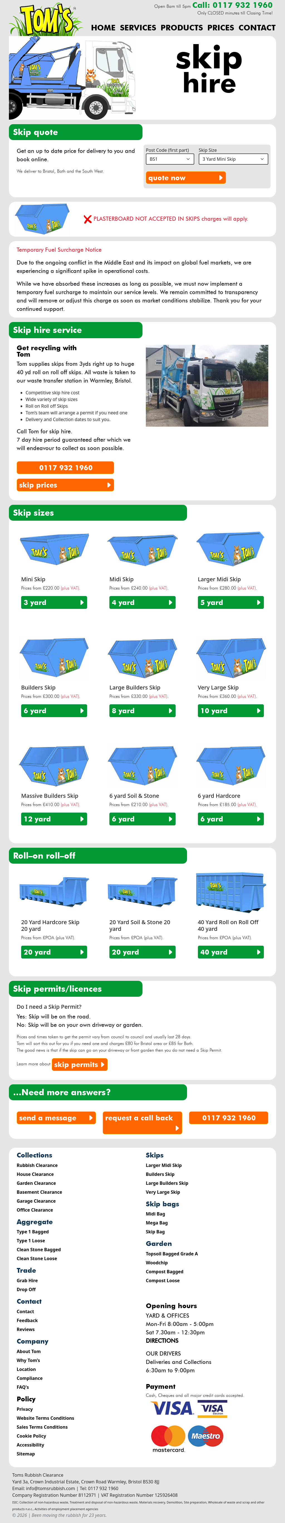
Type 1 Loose (31, 1241)
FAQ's (23, 1387)
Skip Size (208, 150)
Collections (34, 1155)
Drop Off (26, 1289)
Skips (155, 1155)
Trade (26, 1270)
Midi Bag (155, 1214)
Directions (162, 1340)
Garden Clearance (36, 1183)
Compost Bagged (164, 1272)
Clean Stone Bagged (39, 1249)
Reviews (26, 1329)
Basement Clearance (39, 1192)
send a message (57, 1118)
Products (182, 27)
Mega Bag (157, 1223)
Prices (220, 27)
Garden (159, 1243)
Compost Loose (163, 1280)
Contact (257, 27)
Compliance (30, 1378)
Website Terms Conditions (45, 1418)
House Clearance (35, 1174)
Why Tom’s (28, 1360)
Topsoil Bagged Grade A (172, 1254)
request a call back (143, 1123)
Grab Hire (27, 1280)
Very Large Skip (163, 1192)
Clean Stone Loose (37, 1258)
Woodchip (157, 1263)
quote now (186, 178)
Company (32, 1341)
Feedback (27, 1320)
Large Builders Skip (167, 1183)
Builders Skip (160, 1174)
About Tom (29, 1351)
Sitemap (26, 1454)
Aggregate (35, 1222)
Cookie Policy (31, 1436)
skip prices (66, 485)
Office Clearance (35, 1210)
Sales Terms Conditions (42, 1427)
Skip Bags (162, 1204)
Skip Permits (80, 1065)
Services (138, 27)
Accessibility (30, 1445)
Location (26, 1369)
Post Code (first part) (167, 150)
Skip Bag (155, 1232)
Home (103, 27)
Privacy (25, 1409)
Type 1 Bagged (33, 1232)
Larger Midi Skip (164, 1165)
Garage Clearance (36, 1201)
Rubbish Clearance (37, 1165)
